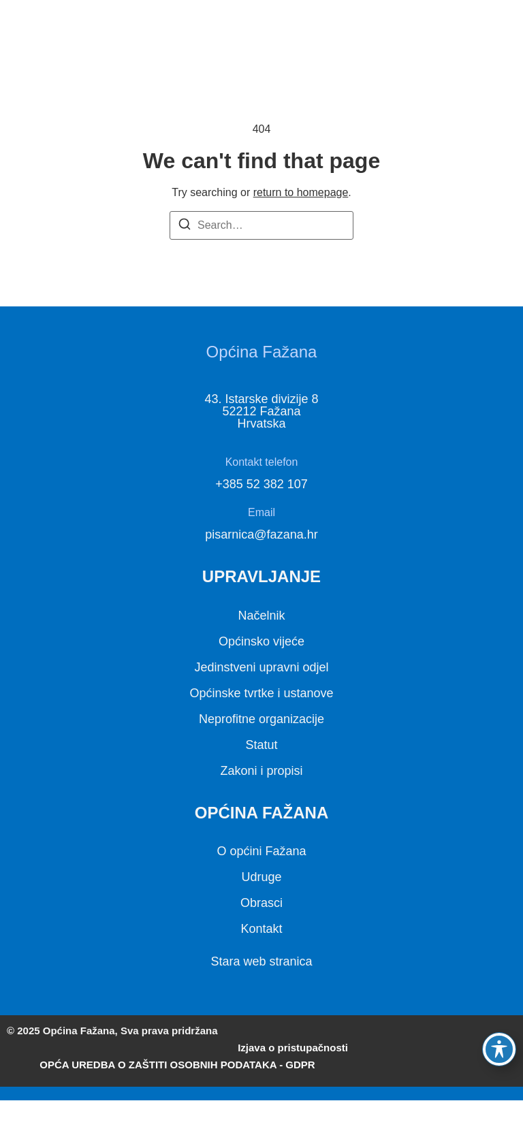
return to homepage (301, 192)
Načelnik (261, 615)
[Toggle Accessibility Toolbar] (499, 1049)
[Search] (184, 226)
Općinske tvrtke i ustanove (261, 693)
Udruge (261, 877)
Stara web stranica (261, 961)
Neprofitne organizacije (261, 719)
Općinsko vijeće (261, 641)
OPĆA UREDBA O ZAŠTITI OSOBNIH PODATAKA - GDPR (177, 1064)
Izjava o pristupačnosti (293, 1047)
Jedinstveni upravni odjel (261, 667)
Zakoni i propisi (261, 771)
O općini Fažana (261, 851)
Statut (261, 745)
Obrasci (261, 903)
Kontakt (261, 929)
